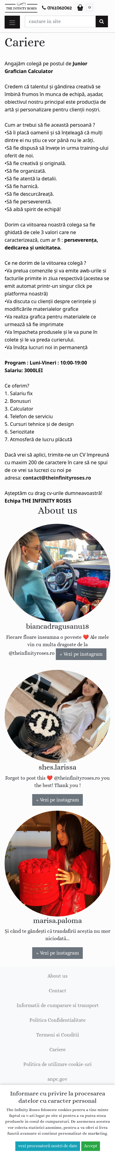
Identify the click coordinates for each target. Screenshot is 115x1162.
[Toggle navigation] (12, 22)
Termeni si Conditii (57, 1035)
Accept (90, 1146)
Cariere (57, 1049)
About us (57, 976)
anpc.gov (57, 1079)
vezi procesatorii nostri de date (47, 1146)
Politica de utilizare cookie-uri (57, 1064)
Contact (57, 990)
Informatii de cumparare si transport (58, 1005)
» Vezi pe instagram (81, 654)
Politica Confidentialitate (57, 1020)
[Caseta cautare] (60, 21)
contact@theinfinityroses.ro (57, 477)
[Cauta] (101, 21)
